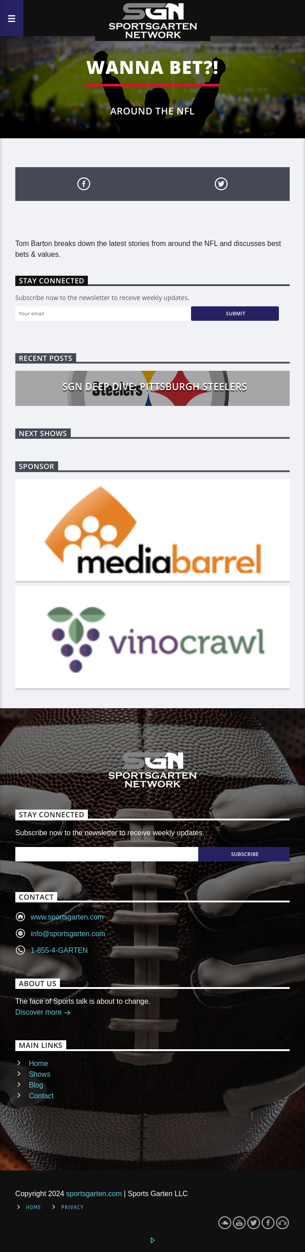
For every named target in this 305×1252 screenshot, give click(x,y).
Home (38, 1063)
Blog (36, 1085)
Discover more (43, 1013)
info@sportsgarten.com (68, 934)
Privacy (72, 1207)
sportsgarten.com (94, 1193)
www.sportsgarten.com (67, 917)
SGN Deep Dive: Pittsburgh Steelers (155, 386)
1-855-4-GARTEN (59, 950)
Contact (41, 1096)
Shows (39, 1074)
